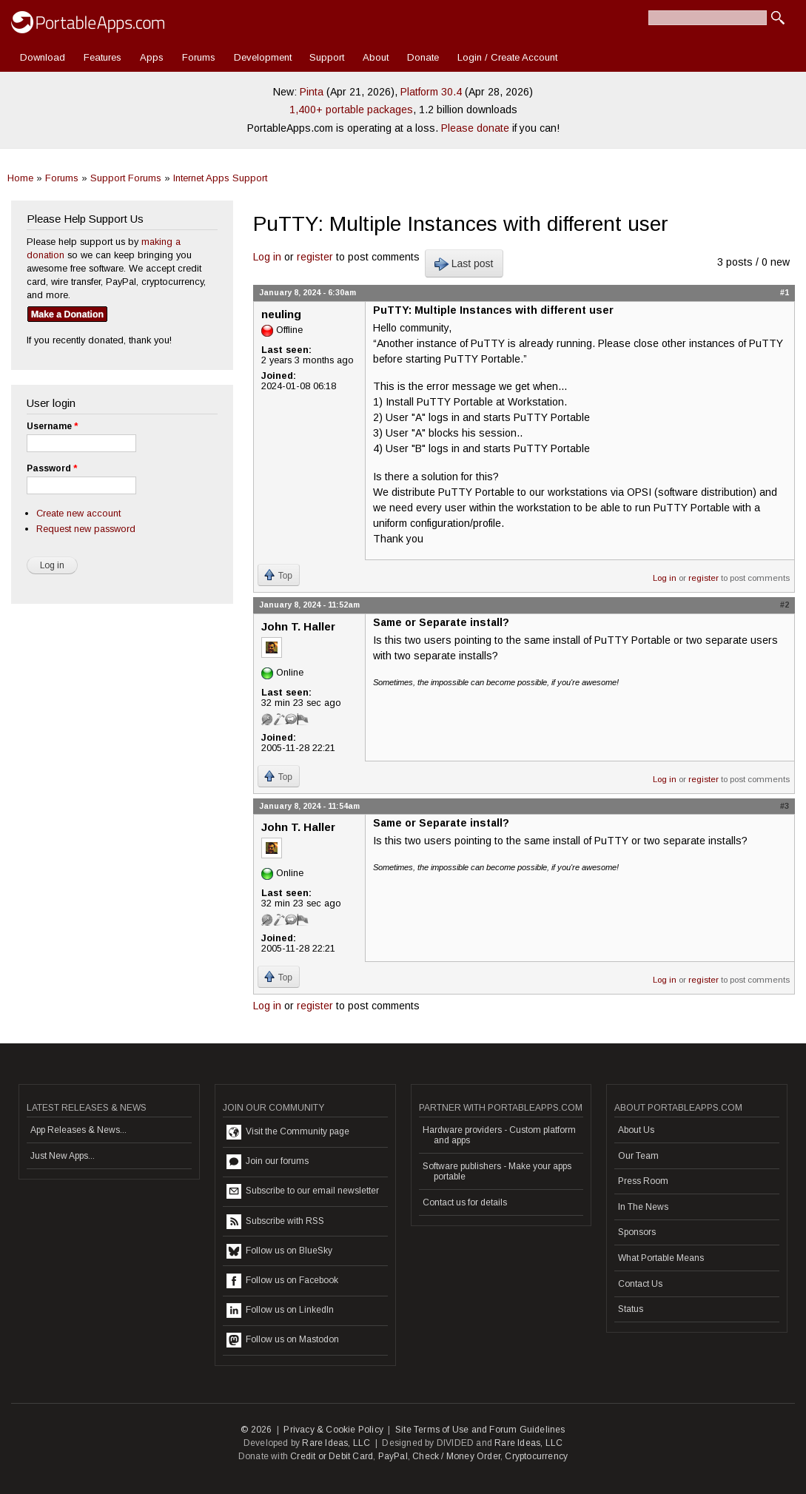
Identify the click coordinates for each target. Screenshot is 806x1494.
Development (263, 57)
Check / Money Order (456, 1456)
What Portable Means (661, 1258)
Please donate (475, 128)
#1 (784, 292)
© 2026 (256, 1429)
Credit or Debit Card (331, 1456)
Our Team (638, 1156)
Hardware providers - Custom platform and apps (499, 1135)
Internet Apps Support (220, 178)
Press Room (643, 1181)
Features (102, 57)
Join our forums (267, 1161)
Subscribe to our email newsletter (302, 1191)
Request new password (85, 528)
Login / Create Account (507, 57)
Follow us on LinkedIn (280, 1310)
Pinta (311, 92)
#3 (784, 805)
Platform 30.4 (431, 92)
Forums (198, 57)
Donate (423, 57)
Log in (267, 257)
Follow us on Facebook (282, 1280)
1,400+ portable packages (351, 109)
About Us (636, 1130)
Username (52, 426)
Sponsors (637, 1232)
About (376, 57)
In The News (643, 1207)
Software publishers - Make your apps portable (497, 1171)
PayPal (393, 1456)
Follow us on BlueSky (279, 1251)
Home (20, 178)
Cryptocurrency (536, 1456)
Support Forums (125, 178)
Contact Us (640, 1284)
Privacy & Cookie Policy (333, 1429)
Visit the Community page (287, 1132)
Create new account (78, 513)
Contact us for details (465, 1202)
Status (630, 1309)
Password (52, 468)
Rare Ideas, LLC (336, 1443)
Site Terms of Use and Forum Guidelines (480, 1429)
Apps (152, 57)
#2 (784, 604)
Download (42, 57)
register (315, 257)
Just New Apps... (62, 1156)
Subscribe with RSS (275, 1221)
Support (326, 57)
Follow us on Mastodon (282, 1340)
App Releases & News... (78, 1130)
